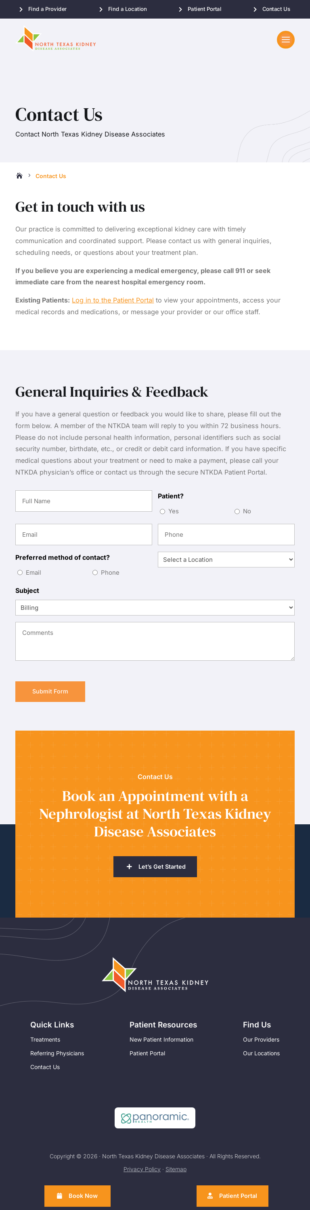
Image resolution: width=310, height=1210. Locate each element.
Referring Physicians (57, 1057)
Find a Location (127, 9)
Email (33, 575)
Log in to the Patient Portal (113, 303)
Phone (110, 575)
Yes (173, 514)
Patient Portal (205, 9)
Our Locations (261, 1057)
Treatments (45, 1043)
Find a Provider (47, 9)
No (247, 514)
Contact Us (276, 9)
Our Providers (261, 1043)
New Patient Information (161, 1043)
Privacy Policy (142, 1173)
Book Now (84, 1195)
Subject (27, 593)
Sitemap (175, 1173)
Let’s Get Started (162, 870)
